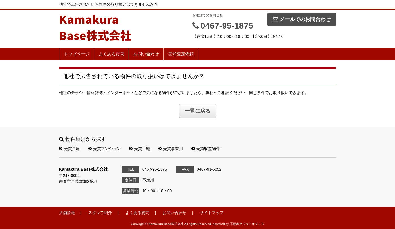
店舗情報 (67, 212)
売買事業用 (170, 148)
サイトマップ (212, 212)
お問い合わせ (146, 54)
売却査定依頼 (181, 54)
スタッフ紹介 (100, 212)
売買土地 (139, 148)
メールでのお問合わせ (302, 19)
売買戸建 (69, 148)
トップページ (76, 54)
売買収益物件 (205, 148)
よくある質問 (111, 54)
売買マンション (104, 148)
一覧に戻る (197, 111)
